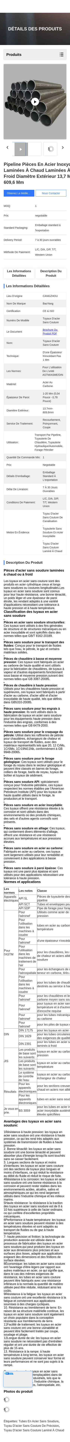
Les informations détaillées (19, 273)
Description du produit (51, 273)
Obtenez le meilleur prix (21, 193)
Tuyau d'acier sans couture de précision (31, 1425)
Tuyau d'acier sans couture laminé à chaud (34, 1430)
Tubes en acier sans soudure (39, 1421)
